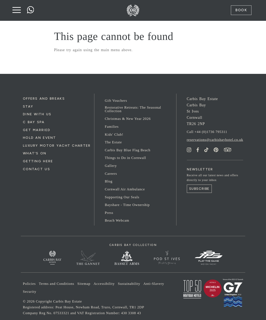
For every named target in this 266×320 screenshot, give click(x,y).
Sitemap (83, 283)
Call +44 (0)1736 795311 (207, 132)
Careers (111, 173)
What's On (35, 153)
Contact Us (36, 169)
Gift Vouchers (116, 100)
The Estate (113, 142)
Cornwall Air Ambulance (125, 189)
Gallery (111, 165)
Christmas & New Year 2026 (128, 118)
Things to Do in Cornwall (125, 158)
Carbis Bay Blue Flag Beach (127, 150)
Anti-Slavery (153, 283)
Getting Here (38, 161)
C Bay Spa (34, 122)
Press (109, 213)
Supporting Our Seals (122, 197)
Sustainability (129, 283)
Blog (108, 181)
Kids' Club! (114, 134)
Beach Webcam (117, 220)
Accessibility (104, 283)
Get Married (36, 130)
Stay (28, 106)
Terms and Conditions (56, 283)
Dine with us (37, 114)
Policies (29, 283)
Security (29, 291)
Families (112, 126)
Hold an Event (39, 138)
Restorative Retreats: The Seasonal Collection (133, 109)
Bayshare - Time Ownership (127, 205)
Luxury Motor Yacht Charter (57, 146)
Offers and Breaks (44, 98)
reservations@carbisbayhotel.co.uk (215, 140)
